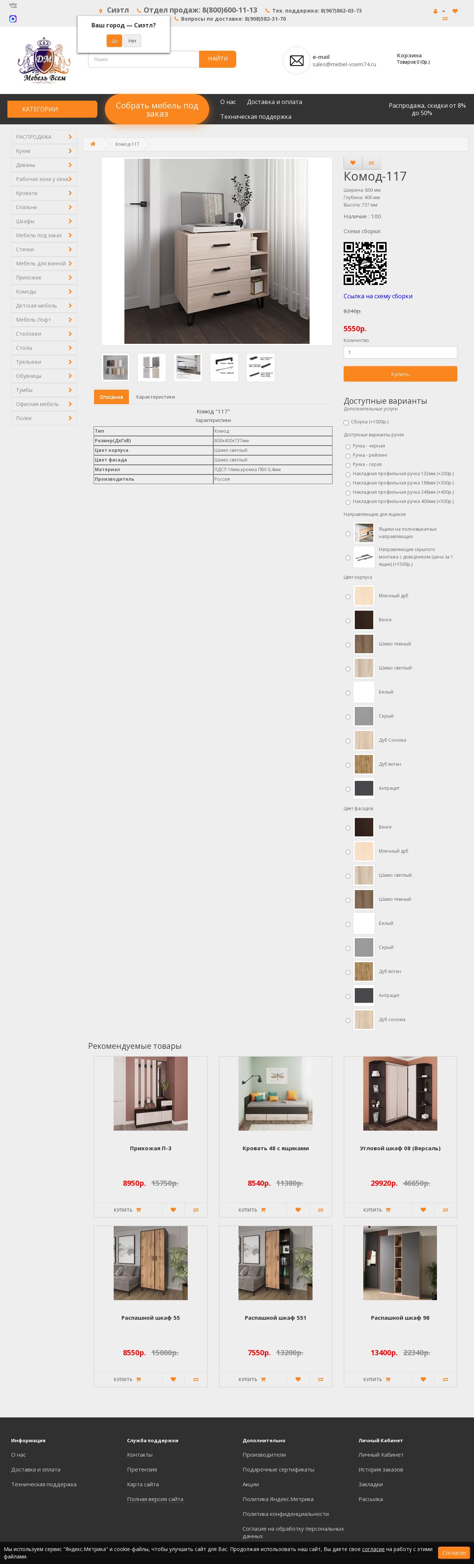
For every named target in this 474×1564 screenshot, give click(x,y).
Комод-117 (127, 144)
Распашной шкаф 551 (276, 1317)
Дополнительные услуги (371, 409)
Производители (264, 1454)
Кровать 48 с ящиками (276, 1148)
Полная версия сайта (155, 1499)
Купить (400, 373)
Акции (251, 1484)
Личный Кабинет (381, 1454)
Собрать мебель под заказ (157, 109)
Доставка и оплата (274, 102)
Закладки (370, 1484)
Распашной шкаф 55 (150, 1317)
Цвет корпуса (358, 577)
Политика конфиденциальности (286, 1513)
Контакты (140, 1454)
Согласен (454, 1552)
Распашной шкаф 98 (400, 1317)
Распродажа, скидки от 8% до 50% (427, 109)
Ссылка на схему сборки (378, 296)
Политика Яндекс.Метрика (278, 1499)
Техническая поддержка (255, 117)
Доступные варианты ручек (374, 435)
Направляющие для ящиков (374, 514)
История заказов (380, 1469)
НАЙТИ (218, 58)
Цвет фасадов (358, 808)
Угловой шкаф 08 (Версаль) (400, 1148)
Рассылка (370, 1499)
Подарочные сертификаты (278, 1469)
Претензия (142, 1469)
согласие (373, 1549)
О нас (228, 102)
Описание (111, 396)
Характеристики (155, 396)
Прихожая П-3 (150, 1148)
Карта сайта (143, 1484)
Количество (356, 340)
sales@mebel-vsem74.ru (344, 64)
